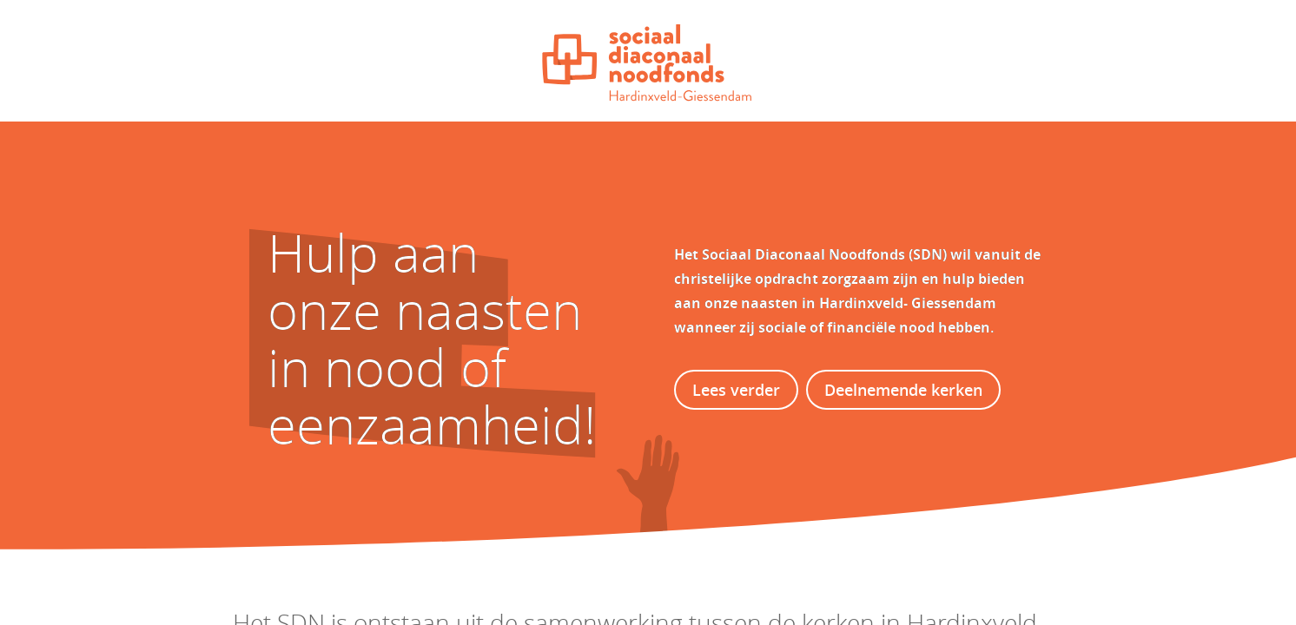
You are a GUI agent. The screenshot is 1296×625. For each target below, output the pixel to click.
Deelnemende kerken (903, 389)
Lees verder (736, 389)
